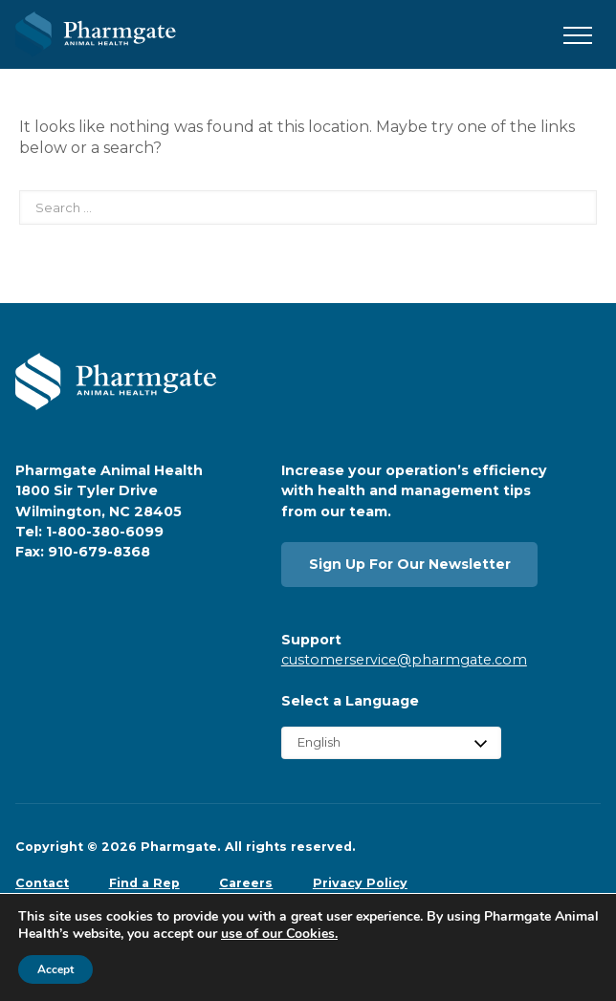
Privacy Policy (360, 883)
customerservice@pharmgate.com (404, 659)
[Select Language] (391, 742)
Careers (246, 883)
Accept (55, 969)
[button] (577, 36)
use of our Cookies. (279, 934)
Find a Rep (144, 883)
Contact (42, 883)
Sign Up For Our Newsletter (410, 564)
